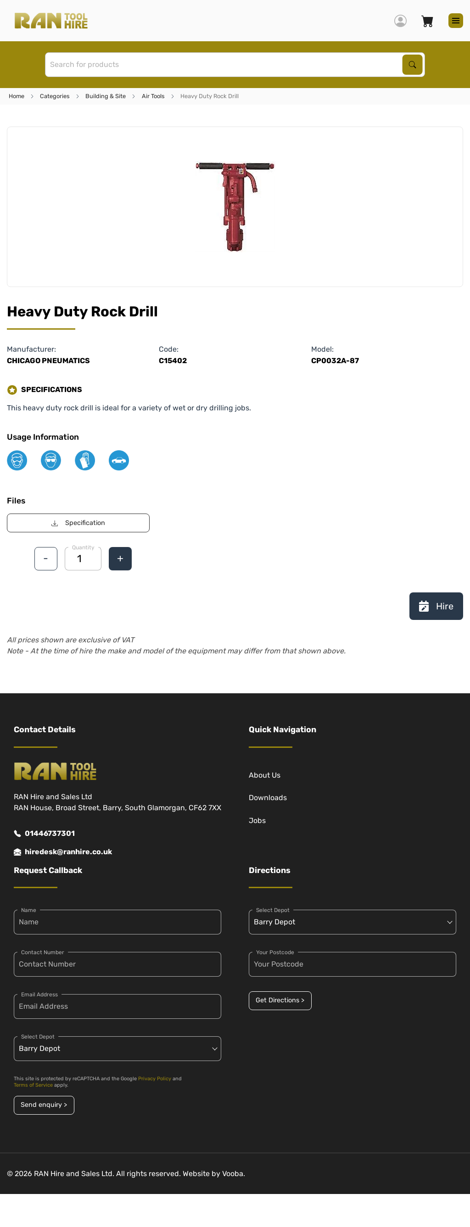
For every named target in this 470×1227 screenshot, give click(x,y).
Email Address (39, 994)
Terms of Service (33, 1085)
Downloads (268, 797)
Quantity (83, 547)
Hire (436, 606)
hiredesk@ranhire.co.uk (63, 851)
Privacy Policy (154, 1079)
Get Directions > (280, 1000)
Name (28, 910)
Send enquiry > (44, 1105)
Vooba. (233, 1173)
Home (16, 96)
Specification (78, 523)
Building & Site (105, 96)
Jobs (257, 820)
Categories (55, 96)
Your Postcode (275, 952)
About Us (264, 775)
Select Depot (38, 1037)
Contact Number (42, 952)
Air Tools (153, 96)
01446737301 (44, 833)
